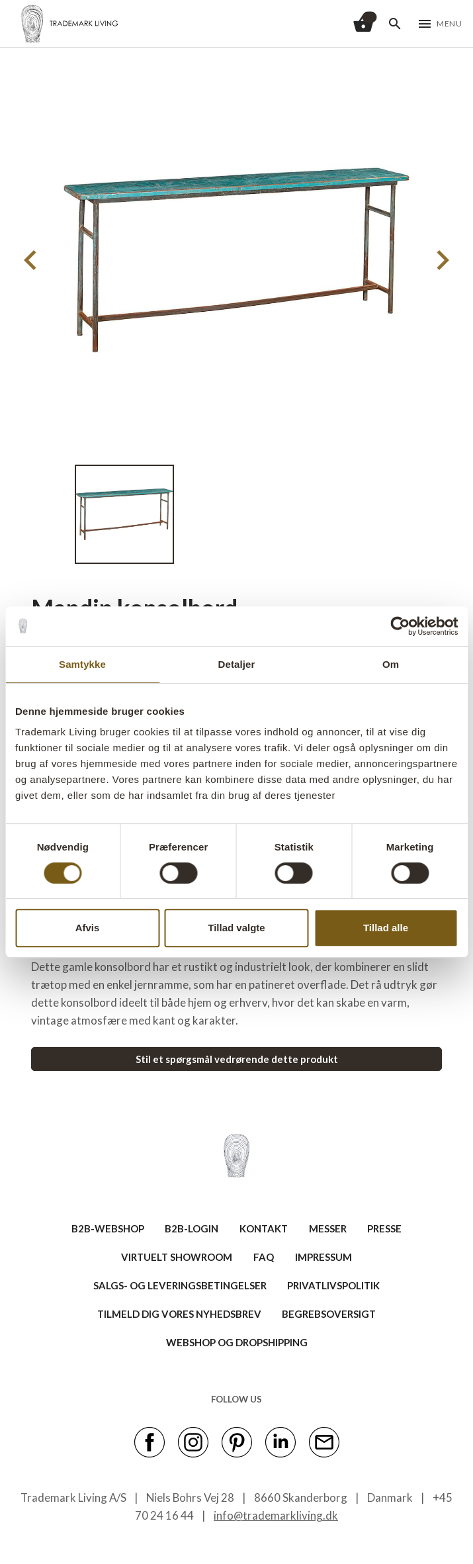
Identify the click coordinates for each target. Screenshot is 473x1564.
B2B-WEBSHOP (107, 1228)
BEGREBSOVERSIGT (329, 1314)
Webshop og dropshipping (237, 1342)
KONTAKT (263, 1228)
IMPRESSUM (323, 1257)
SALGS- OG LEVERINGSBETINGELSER (180, 1285)
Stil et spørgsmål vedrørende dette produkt (237, 1059)
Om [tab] (390, 664)
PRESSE (384, 1228)
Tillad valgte (236, 927)
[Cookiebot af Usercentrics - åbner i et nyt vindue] (400, 626)
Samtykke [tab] (82, 664)
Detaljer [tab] (236, 664)
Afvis (87, 927)
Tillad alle (385, 927)
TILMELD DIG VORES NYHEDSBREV (179, 1314)
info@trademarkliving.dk (276, 1515)
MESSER (328, 1228)
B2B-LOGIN (191, 1228)
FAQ (263, 1257)
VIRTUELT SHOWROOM (176, 1257)
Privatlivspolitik (333, 1285)
